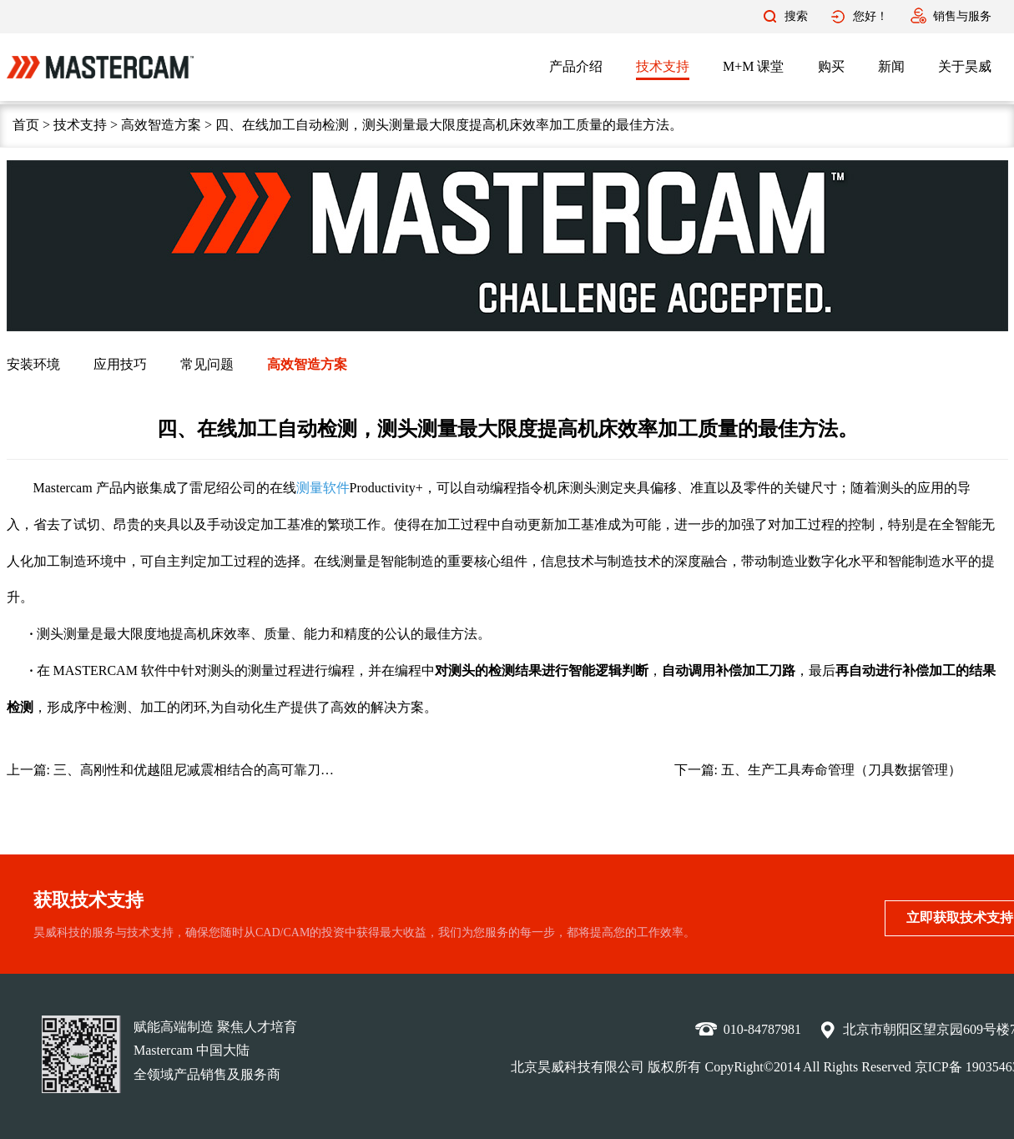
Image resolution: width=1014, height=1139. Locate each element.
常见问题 (207, 364)
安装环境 (33, 364)
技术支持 (662, 66)
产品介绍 (576, 66)
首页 (26, 125)
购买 (831, 66)
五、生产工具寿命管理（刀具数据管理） (841, 770)
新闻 (891, 66)
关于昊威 (964, 66)
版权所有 (674, 1067)
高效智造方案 (161, 125)
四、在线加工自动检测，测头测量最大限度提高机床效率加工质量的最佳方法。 (449, 125)
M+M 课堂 (753, 66)
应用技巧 (120, 364)
